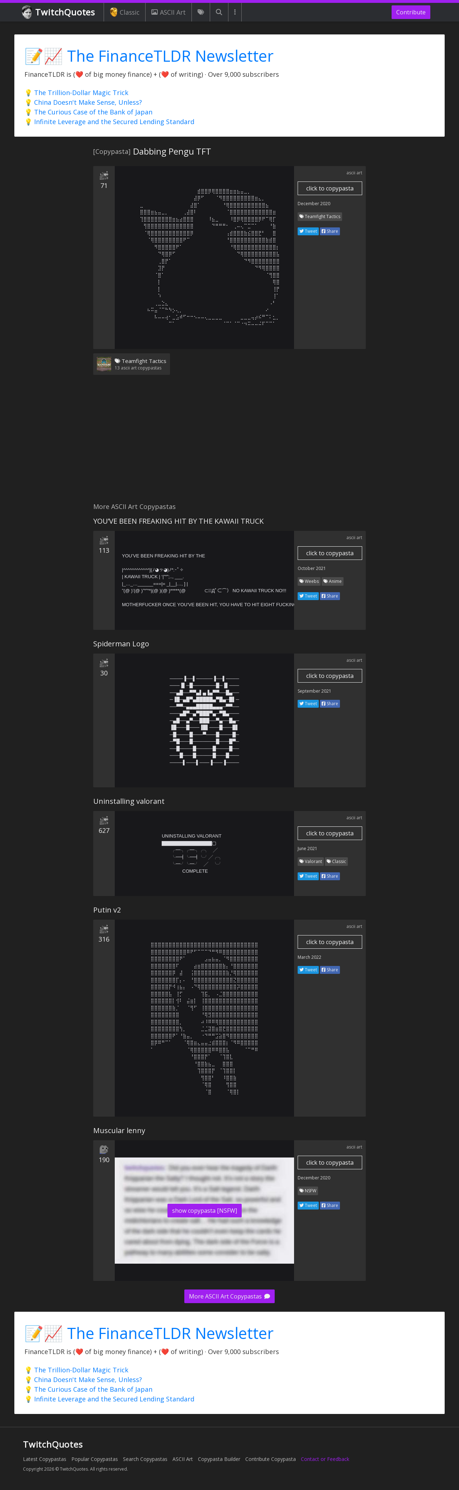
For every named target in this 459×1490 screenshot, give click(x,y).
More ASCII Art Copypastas (229, 1296)
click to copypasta (330, 188)
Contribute (411, 12)
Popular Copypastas (94, 1459)
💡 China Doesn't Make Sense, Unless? (83, 102)
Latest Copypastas (44, 1459)
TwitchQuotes (59, 12)
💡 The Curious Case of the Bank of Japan (88, 112)
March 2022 (309, 957)
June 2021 (307, 848)
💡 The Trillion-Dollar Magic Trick (76, 92)
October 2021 (312, 568)
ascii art (354, 173)
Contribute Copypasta (270, 1459)
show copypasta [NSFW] (204, 1211)
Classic (124, 12)
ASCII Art (168, 12)
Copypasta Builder (219, 1459)
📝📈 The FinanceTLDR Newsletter (149, 55)
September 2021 (314, 691)
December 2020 (314, 204)
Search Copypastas (145, 1459)
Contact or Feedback (325, 1459)
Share (330, 231)
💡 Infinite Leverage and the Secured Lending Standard (109, 121)
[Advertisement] (229, 443)
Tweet (308, 231)
